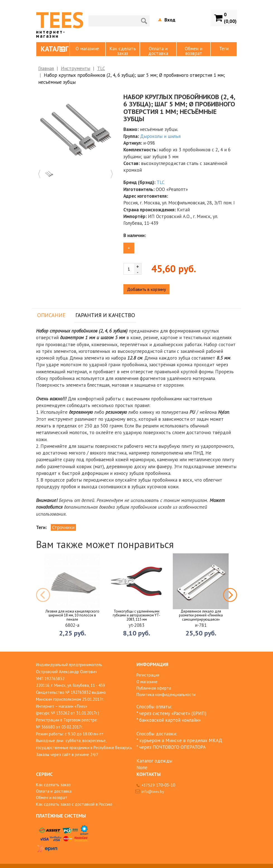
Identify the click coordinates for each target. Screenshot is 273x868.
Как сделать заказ (122, 51)
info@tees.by (153, 791)
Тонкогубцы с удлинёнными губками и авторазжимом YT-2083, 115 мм (136, 615)
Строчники (63, 527)
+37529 (158, 785)
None (141, 767)
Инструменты (75, 68)
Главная (46, 68)
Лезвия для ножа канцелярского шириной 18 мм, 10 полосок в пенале (72, 615)
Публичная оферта (153, 688)
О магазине (87, 49)
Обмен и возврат (193, 51)
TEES (60, 22)
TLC (101, 68)
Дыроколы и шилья (160, 136)
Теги (224, 49)
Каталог (55, 48)
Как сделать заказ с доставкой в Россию (74, 804)
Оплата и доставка (158, 51)
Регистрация (147, 675)
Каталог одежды (154, 761)
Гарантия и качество (105, 315)
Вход (169, 20)
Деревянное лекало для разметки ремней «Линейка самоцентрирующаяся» (201, 615)
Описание (51, 315)
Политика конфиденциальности (166, 694)
